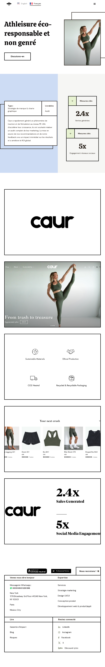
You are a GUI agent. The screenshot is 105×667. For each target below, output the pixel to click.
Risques (13, 637)
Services (62, 585)
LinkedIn (66, 627)
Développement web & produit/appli (74, 606)
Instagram (66, 632)
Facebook (66, 637)
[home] (9, 4)
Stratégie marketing (67, 590)
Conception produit (67, 601)
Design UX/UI (64, 595)
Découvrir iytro (71, 648)
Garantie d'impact (18, 627)
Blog (12, 632)
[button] (95, 4)
